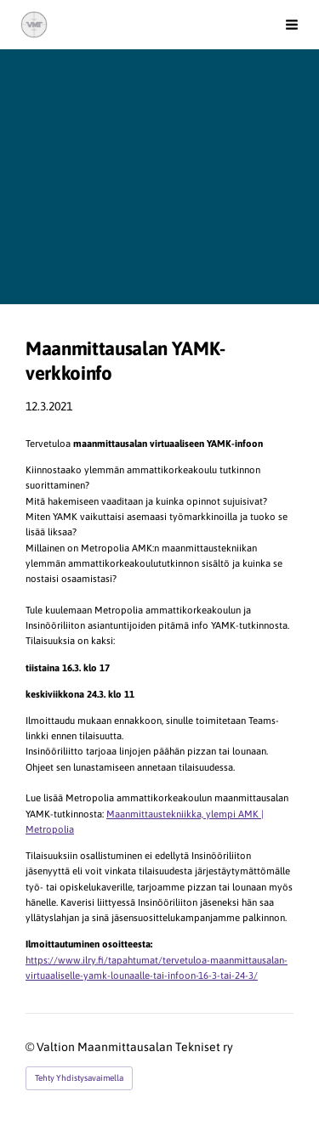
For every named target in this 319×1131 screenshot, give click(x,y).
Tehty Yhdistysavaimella (79, 1078)
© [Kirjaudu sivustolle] (31, 1047)
